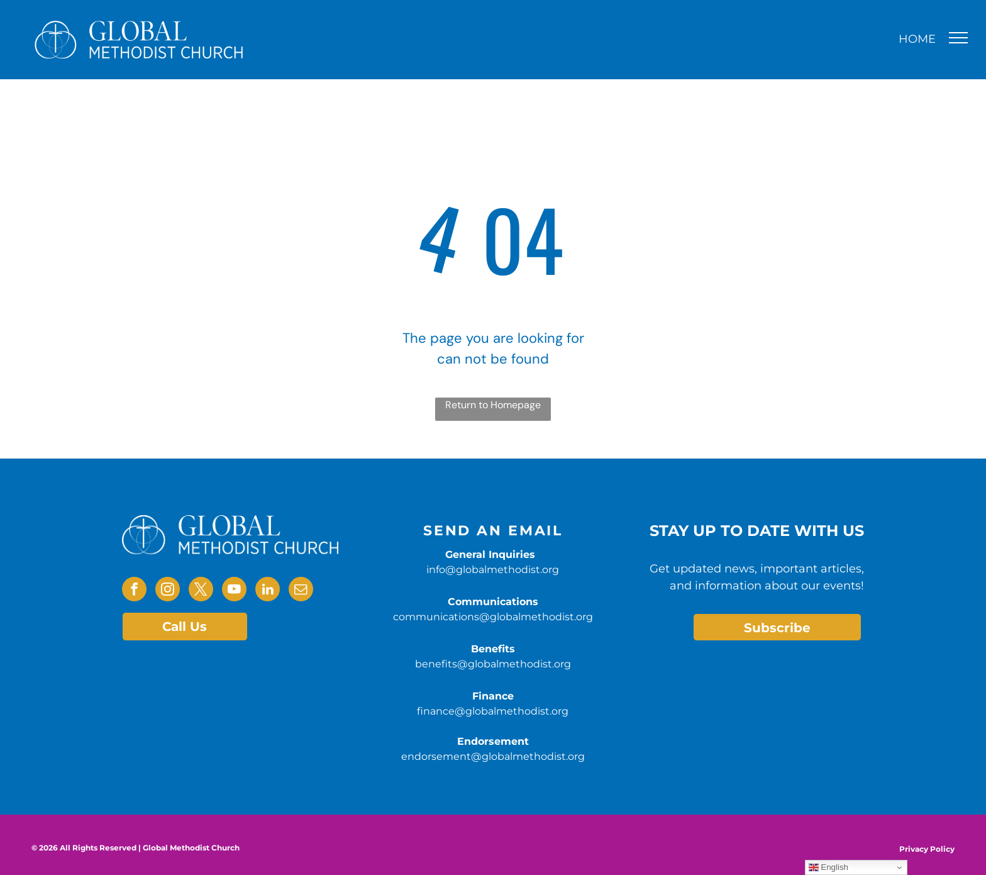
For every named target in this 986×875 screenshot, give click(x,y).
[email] (301, 591)
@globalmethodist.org (514, 726)
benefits (436, 726)
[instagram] (167, 591)
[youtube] (234, 591)
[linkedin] (267, 591)
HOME (917, 39)
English (828, 867)
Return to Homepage (493, 404)
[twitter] (201, 591)
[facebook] (134, 591)
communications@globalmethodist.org (493, 617)
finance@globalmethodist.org (492, 711)
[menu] (958, 37)
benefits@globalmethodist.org (493, 664)
